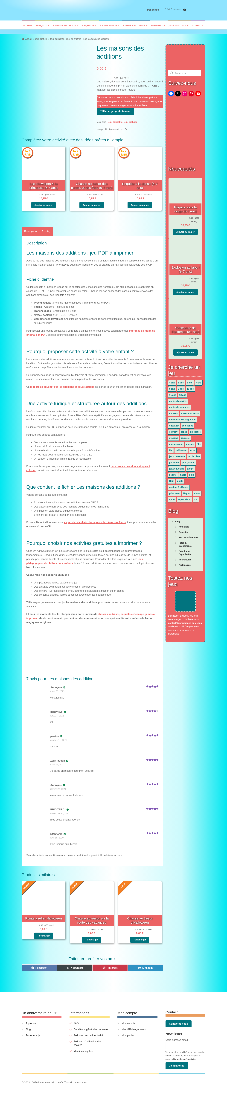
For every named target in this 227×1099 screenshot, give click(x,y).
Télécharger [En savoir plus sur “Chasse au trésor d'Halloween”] (140, 938)
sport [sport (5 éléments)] (172, 498)
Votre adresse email (177, 1038)
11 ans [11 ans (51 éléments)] (172, 393)
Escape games (108, 27)
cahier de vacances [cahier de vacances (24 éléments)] (179, 405)
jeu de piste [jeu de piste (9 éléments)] (194, 455)
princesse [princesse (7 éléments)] (174, 491)
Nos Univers (185, 558)
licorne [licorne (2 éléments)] (173, 473)
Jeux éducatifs (57, 37)
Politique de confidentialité (88, 1033)
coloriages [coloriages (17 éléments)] (187, 424)
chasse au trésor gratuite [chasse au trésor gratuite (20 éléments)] (182, 418)
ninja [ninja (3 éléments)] (191, 473)
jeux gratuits (130, 120)
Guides (196, 27)
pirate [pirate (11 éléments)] (180, 479)
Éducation (184, 530)
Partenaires (185, 563)
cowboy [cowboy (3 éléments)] (173, 430)
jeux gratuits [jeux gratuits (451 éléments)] (188, 461)
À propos (31, 1021)
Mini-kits (157, 27)
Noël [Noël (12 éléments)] (171, 479)
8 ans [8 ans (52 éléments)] (172, 387)
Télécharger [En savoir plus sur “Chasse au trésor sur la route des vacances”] (91, 938)
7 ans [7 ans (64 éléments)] (198, 381)
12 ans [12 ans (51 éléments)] (182, 393)
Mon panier (128, 1033)
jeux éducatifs (115, 120)
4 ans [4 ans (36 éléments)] (172, 381)
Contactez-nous (178, 1022)
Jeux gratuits (177, 27)
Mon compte (153, 12)
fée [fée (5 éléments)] (170, 448)
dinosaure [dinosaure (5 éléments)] (195, 430)
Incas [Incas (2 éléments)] (192, 448)
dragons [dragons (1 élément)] (173, 436)
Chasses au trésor (64, 27)
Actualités (184, 525)
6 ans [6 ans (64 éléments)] (189, 381)
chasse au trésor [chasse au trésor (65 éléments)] (190, 412)
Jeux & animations (188, 536)
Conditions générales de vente (91, 1028)
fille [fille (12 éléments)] (199, 442)
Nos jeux (41, 27)
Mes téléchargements (134, 1028)
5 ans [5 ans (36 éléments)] (181, 381)
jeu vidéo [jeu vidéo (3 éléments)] (174, 461)
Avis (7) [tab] (46, 229)
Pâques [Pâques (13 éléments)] (187, 491)
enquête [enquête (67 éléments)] (185, 436)
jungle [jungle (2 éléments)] (190, 467)
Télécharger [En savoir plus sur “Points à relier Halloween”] (43, 934)
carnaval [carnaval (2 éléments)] (173, 412)
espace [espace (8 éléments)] (190, 442)
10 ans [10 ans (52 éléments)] (190, 387)
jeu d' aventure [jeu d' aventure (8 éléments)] (177, 455)
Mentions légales (83, 1049)
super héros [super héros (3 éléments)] (184, 498)
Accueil (27, 27)
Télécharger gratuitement (115, 109)
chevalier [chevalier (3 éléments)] (174, 424)
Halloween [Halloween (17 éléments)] (181, 448)
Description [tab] (30, 229)
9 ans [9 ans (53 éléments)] (181, 387)
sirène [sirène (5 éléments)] (197, 491)
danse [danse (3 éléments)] (184, 430)
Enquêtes (88, 27)
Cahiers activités (134, 27)
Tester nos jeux (34, 1033)
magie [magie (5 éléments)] (183, 473)
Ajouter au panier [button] (43, 203)
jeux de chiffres (73, 37)
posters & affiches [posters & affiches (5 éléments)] (178, 485)
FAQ (76, 1021)
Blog (177, 520)
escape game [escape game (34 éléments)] (176, 442)
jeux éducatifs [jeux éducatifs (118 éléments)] (176, 467)
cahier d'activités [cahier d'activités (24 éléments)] (178, 399)
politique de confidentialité (183, 1057)
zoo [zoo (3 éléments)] (196, 498)
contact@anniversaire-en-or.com (185, 621)
